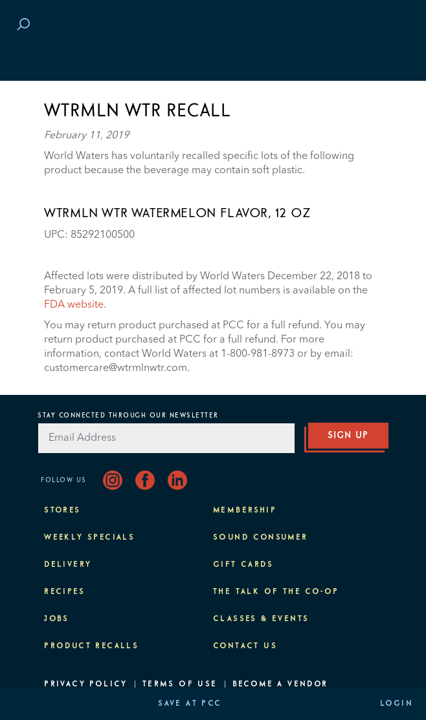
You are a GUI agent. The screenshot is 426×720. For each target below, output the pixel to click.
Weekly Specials (89, 538)
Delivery (67, 565)
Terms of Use (180, 684)
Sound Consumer (260, 538)
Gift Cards (243, 565)
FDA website (74, 305)
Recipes (64, 592)
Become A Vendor (280, 684)
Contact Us (245, 646)
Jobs (56, 619)
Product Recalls (91, 646)
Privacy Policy (86, 684)
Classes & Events (261, 619)
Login (396, 704)
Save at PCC (189, 704)
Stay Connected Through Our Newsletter (128, 415)
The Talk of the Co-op (276, 592)
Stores (62, 510)
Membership (244, 510)
